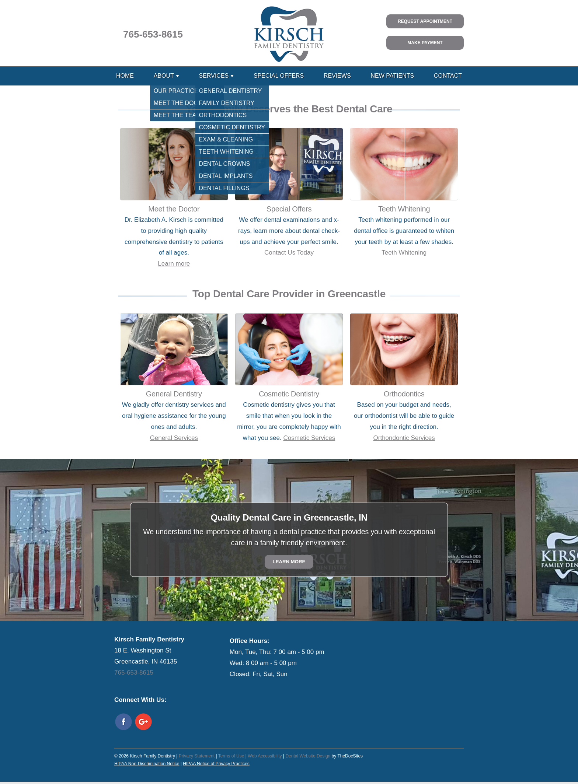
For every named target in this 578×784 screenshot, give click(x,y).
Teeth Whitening (404, 252)
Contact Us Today (289, 252)
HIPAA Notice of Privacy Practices (216, 763)
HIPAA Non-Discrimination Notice (147, 763)
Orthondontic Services (404, 437)
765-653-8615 (153, 34)
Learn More (289, 562)
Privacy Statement (197, 756)
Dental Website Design (307, 756)
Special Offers (279, 76)
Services (214, 76)
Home (125, 76)
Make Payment (424, 42)
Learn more (174, 263)
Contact (448, 76)
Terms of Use (231, 756)
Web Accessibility (265, 756)
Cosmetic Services (309, 437)
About (164, 76)
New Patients (392, 76)
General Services (174, 437)
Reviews (337, 76)
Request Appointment (425, 21)
